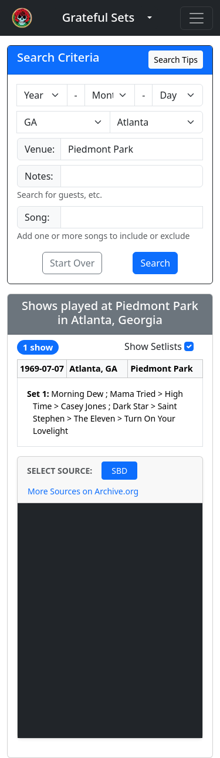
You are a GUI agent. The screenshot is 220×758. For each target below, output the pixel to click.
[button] (98, 17)
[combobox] (131, 149)
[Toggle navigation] (196, 18)
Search (155, 263)
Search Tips (176, 59)
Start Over (72, 263)
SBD (119, 470)
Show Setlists (153, 346)
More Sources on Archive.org (83, 491)
